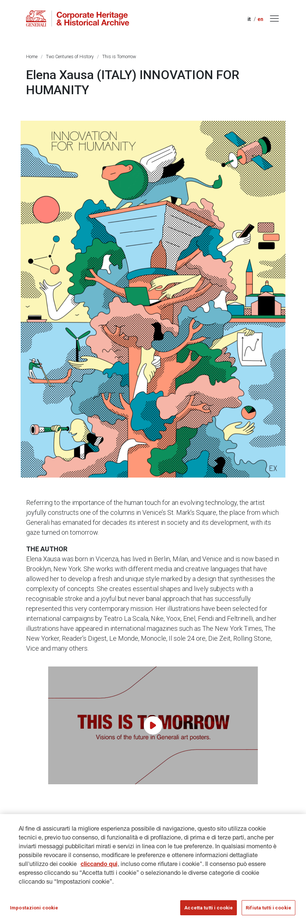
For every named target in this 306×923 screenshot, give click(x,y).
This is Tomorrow (119, 56)
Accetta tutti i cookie (208, 912)
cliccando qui (99, 869)
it (249, 19)
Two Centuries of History (70, 56)
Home (32, 56)
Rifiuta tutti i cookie (268, 912)
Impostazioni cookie (34, 912)
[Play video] (153, 725)
